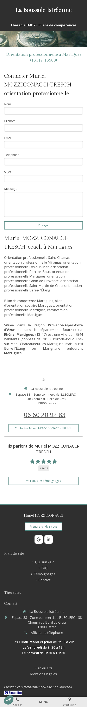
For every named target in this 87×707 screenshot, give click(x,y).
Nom (7, 104)
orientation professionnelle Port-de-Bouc (36, 269)
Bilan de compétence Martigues (28, 301)
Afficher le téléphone (47, 632)
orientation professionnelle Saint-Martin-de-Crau (41, 283)
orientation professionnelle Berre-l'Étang (43, 287)
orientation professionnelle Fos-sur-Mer (42, 264)
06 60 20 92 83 (45, 414)
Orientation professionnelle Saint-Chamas (37, 257)
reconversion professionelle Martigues (36, 312)
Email (8, 138)
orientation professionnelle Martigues (36, 274)
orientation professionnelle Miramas (32, 262)
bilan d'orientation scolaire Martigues (33, 303)
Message (10, 188)
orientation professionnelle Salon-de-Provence (34, 278)
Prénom (9, 121)
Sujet (7, 172)
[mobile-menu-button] (43, 701)
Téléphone (11, 155)
